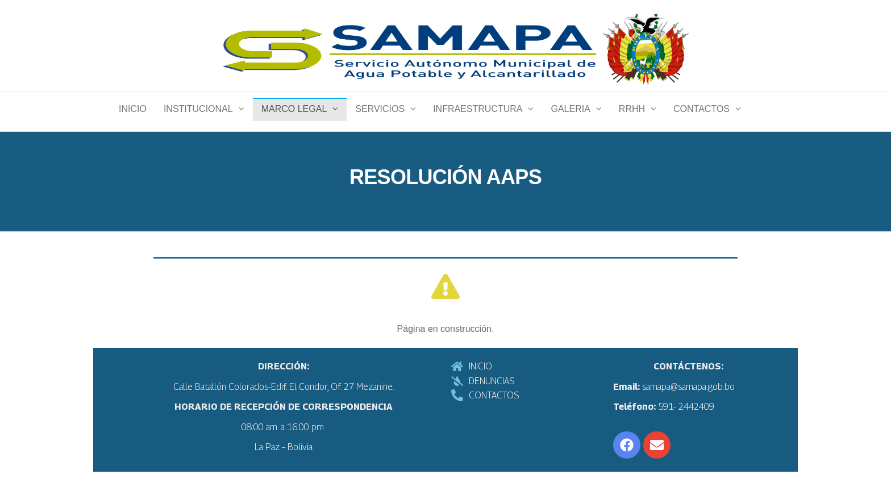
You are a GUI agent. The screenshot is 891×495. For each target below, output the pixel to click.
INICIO (133, 120)
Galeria (570, 120)
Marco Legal (294, 120)
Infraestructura (477, 120)
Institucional (198, 120)
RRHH (632, 120)
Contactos (701, 120)
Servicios (380, 120)
